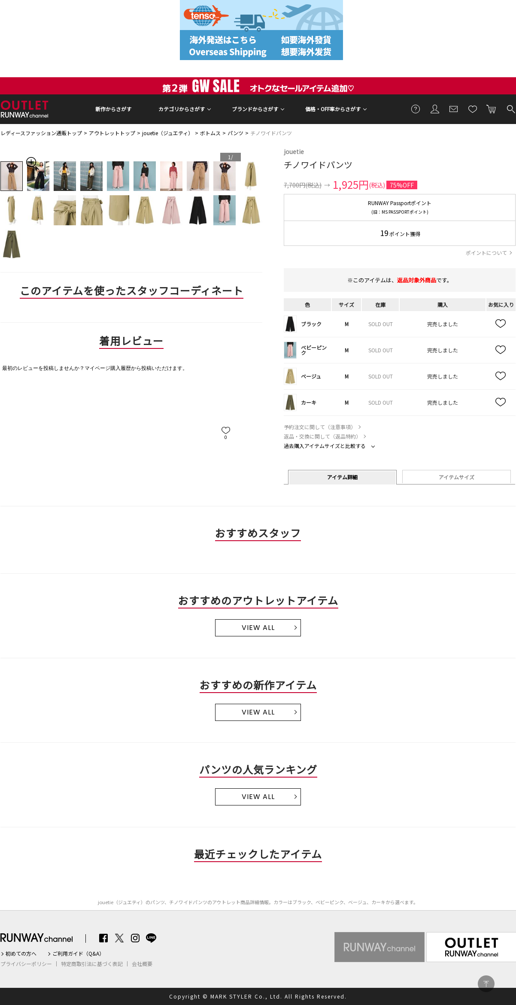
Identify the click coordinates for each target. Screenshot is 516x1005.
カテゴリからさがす (181, 108)
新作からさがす (113, 108)
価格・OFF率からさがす (333, 108)
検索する (510, 108)
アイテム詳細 (342, 477)
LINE (151, 938)
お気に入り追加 (501, 324)
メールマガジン (454, 108)
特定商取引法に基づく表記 (92, 963)
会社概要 (142, 963)
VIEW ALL (258, 628)
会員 (435, 108)
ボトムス (210, 132)
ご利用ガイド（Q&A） (78, 953)
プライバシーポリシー (26, 963)
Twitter (119, 938)
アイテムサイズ (456, 477)
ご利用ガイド (416, 108)
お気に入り (472, 108)
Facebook (103, 938)
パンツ (235, 132)
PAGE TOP (486, 983)
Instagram (135, 938)
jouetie (294, 151)
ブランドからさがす (255, 108)
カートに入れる (491, 108)
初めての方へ (21, 953)
